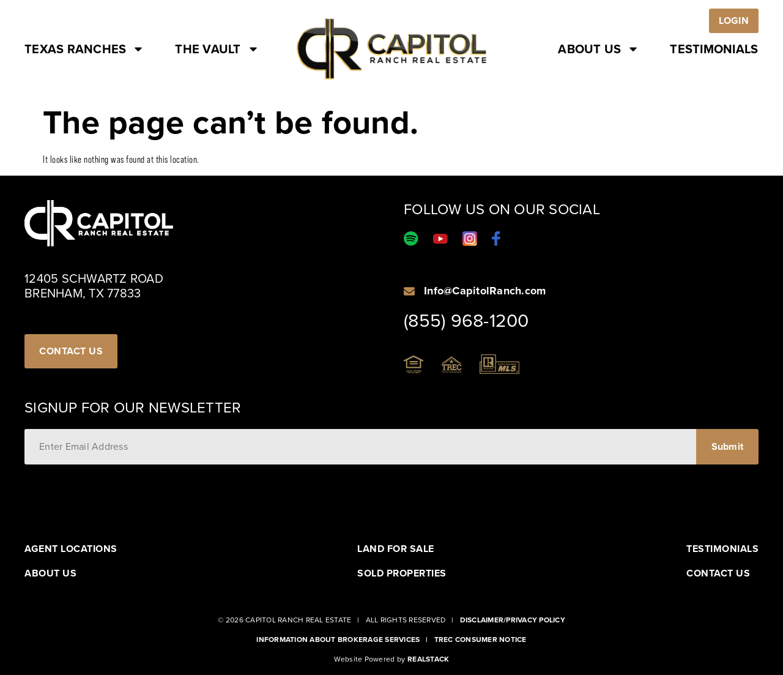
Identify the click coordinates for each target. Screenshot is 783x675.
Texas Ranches (84, 49)
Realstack (428, 659)
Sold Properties (402, 573)
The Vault (217, 49)
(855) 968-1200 (466, 320)
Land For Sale (395, 549)
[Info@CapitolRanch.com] (409, 291)
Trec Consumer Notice (480, 639)
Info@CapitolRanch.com (485, 291)
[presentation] (117, 494)
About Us (598, 49)
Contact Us (718, 573)
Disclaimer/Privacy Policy (512, 619)
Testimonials (714, 49)
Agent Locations (70, 549)
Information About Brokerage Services (338, 639)
